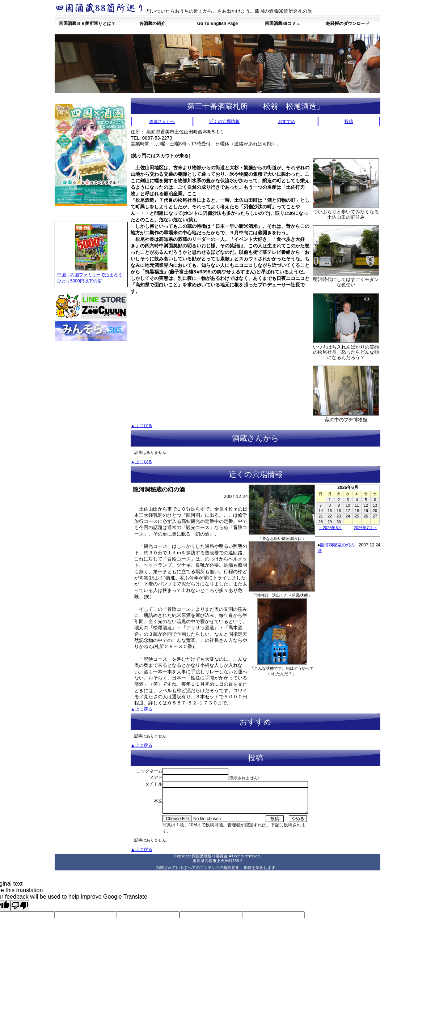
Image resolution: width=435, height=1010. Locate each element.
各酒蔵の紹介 (152, 23)
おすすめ (286, 121)
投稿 (349, 121)
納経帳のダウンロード (347, 23)
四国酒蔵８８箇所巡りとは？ (87, 23)
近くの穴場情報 (224, 121)
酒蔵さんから (162, 121)
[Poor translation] (19, 905)
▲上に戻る (141, 425)
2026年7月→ (365, 527)
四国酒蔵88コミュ (282, 23)
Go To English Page (217, 23)
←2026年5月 (330, 527)
